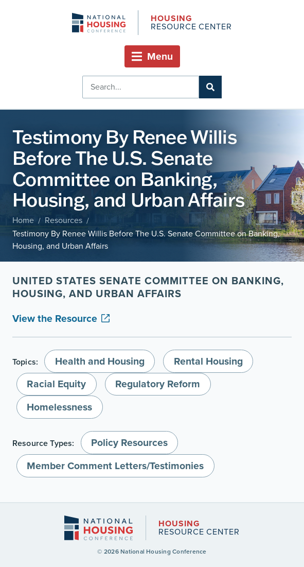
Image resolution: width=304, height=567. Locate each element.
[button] (152, 56)
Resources (63, 220)
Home (23, 220)
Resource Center (191, 23)
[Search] (210, 87)
